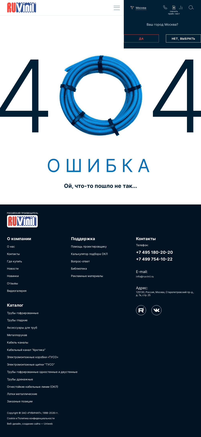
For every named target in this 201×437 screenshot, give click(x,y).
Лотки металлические (22, 394)
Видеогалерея (16, 290)
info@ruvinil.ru (145, 276)
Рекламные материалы (87, 276)
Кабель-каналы (17, 342)
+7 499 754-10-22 (154, 259)
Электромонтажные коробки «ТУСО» (32, 357)
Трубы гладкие (17, 320)
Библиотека (79, 268)
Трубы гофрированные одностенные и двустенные (42, 372)
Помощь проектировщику (89, 246)
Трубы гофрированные (23, 313)
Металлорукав (17, 335)
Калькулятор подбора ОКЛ (89, 254)
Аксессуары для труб (22, 327)
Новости (12, 268)
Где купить (14, 261)
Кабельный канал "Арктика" (26, 349)
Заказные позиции (19, 401)
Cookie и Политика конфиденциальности (31, 418)
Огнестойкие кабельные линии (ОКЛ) (32, 386)
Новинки (13, 276)
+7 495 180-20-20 (154, 252)
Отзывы (12, 283)
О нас (11, 246)
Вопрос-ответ (80, 261)
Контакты (13, 254)
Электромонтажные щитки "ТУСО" (31, 364)
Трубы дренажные (20, 379)
